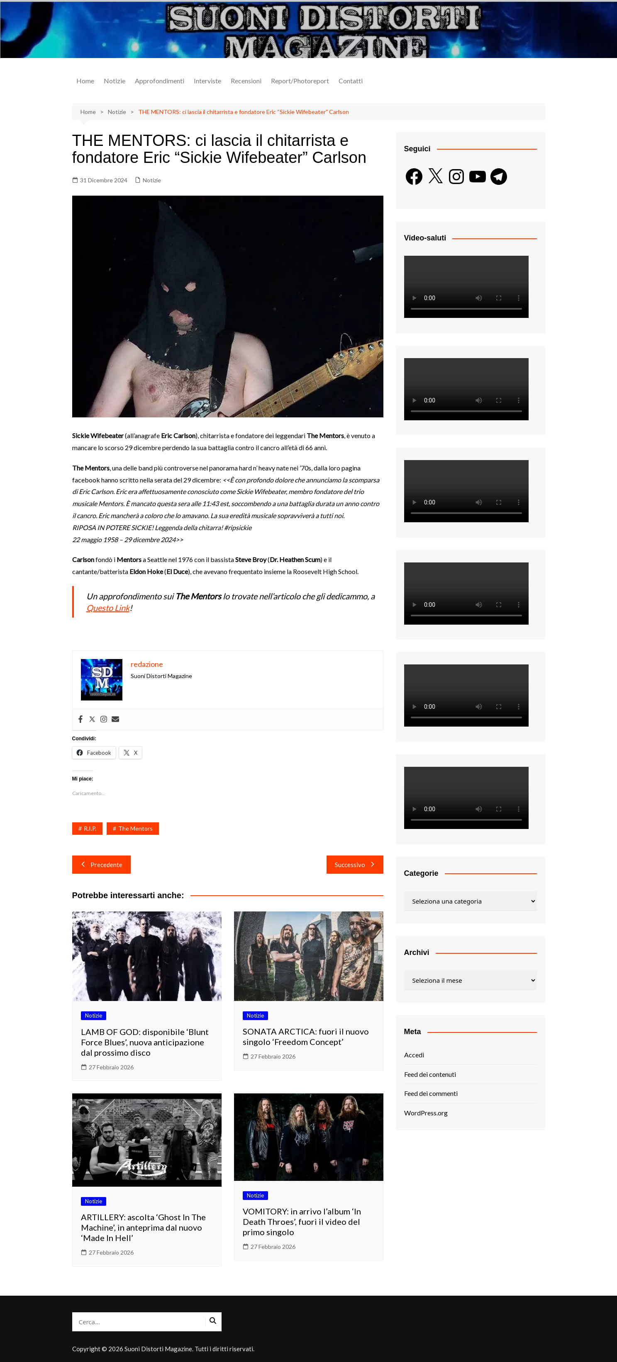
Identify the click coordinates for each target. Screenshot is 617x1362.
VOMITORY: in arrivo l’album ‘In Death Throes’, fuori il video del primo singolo (302, 1221)
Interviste (207, 81)
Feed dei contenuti (430, 1074)
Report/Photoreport (300, 81)
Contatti (351, 81)
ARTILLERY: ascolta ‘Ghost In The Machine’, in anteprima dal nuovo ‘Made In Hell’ (143, 1227)
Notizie (114, 81)
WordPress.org (426, 1113)
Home (85, 81)
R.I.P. (90, 828)
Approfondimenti (159, 81)
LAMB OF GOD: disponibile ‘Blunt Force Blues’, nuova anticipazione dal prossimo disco (145, 1042)
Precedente (101, 864)
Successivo (355, 864)
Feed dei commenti (431, 1093)
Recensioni (246, 81)
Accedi (414, 1055)
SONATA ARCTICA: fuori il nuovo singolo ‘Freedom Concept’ (306, 1036)
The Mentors (135, 828)
